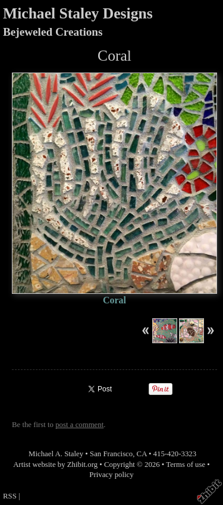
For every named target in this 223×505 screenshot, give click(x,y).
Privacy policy (111, 475)
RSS (10, 496)
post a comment (79, 425)
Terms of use (185, 464)
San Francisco (111, 454)
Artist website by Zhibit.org (55, 464)
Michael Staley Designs (78, 13)
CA (142, 454)
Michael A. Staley (56, 454)
